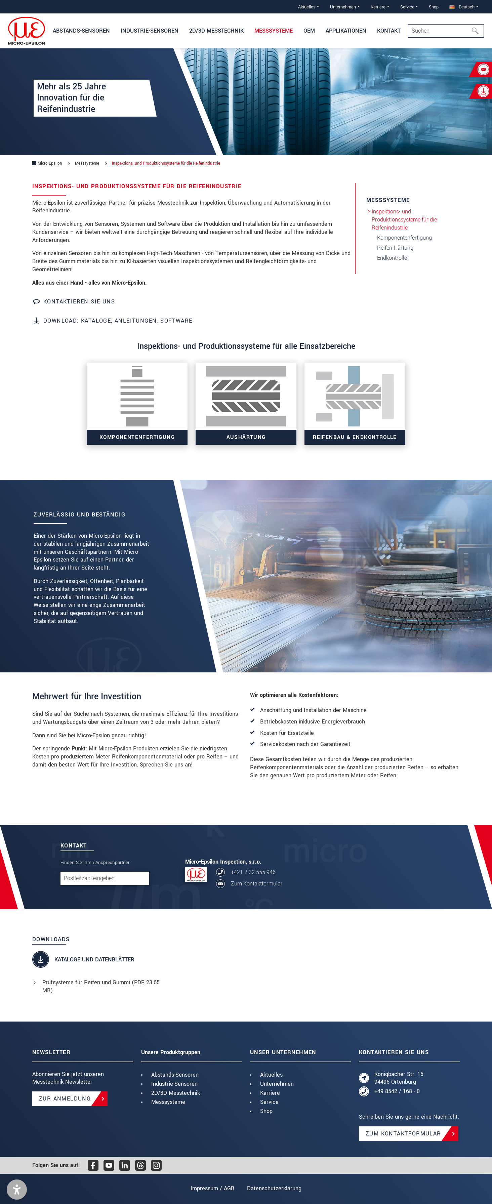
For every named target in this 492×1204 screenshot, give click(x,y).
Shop (434, 7)
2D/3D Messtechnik (175, 1092)
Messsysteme (168, 1102)
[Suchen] (477, 31)
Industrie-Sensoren (174, 1083)
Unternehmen (277, 1083)
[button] (17, 1189)
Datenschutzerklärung (274, 1188)
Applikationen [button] (346, 31)
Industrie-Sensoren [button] (149, 31)
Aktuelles (271, 1074)
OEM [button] (309, 31)
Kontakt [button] (389, 31)
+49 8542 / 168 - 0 (397, 1091)
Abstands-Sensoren (175, 1074)
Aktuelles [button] (307, 7)
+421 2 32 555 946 (253, 872)
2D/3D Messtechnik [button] (216, 31)
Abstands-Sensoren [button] (81, 31)
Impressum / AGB (212, 1188)
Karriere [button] (378, 7)
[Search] (446, 31)
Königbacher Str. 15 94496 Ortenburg (398, 1078)
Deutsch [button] (462, 7)
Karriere (270, 1092)
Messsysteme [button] (273, 31)
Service (269, 1102)
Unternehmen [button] (343, 7)
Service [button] (407, 7)
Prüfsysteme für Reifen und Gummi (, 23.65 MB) (101, 986)
